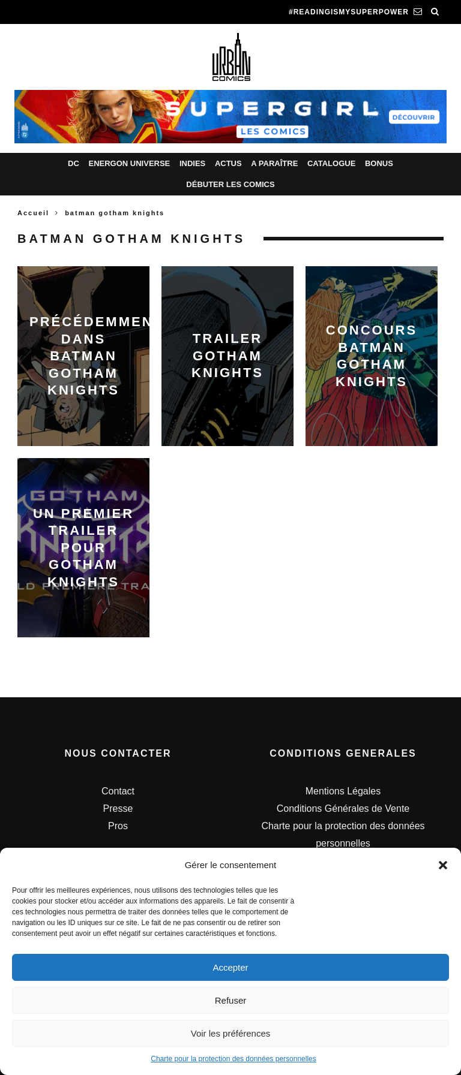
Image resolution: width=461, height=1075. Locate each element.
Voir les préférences (231, 1033)
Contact (117, 791)
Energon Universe (129, 163)
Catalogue (331, 163)
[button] (443, 865)
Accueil (33, 212)
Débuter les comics (230, 184)
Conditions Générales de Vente (343, 808)
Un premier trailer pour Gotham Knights (83, 547)
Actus (228, 163)
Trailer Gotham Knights (227, 355)
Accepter (230, 967)
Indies (192, 163)
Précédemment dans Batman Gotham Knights (96, 356)
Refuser (231, 1000)
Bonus (379, 163)
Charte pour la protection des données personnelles (233, 1059)
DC (73, 163)
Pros (118, 826)
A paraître (274, 163)
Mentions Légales (343, 791)
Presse (118, 808)
